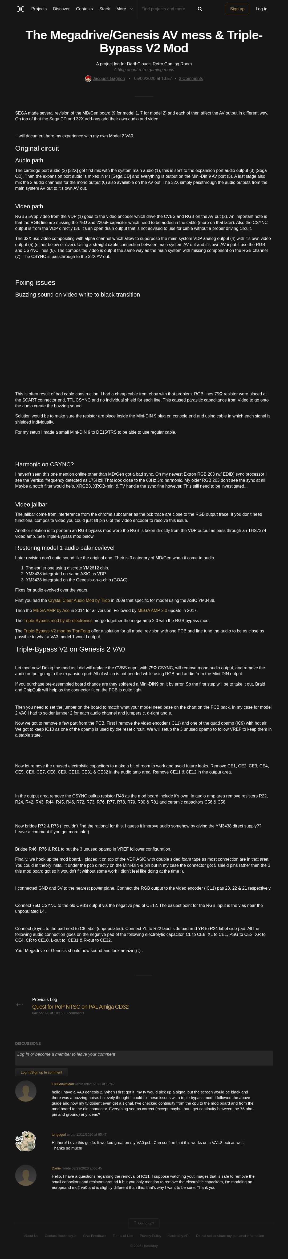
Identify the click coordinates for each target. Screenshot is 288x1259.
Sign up (237, 9)
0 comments (75, 1013)
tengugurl (59, 1135)
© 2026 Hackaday (144, 1246)
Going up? (143, 1223)
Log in (261, 9)
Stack (104, 9)
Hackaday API (179, 1236)
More (126, 9)
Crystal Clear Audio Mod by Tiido (79, 600)
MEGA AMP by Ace (51, 610)
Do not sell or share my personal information (230, 1236)
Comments (191, 78)
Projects (39, 9)
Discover (61, 9)
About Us (31, 1236)
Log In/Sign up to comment (41, 1072)
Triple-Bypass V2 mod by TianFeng (57, 631)
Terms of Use (123, 1236)
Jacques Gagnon (105, 78)
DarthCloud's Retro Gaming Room (159, 64)
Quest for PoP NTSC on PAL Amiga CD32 (82, 1006)
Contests (84, 9)
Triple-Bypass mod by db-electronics (58, 620)
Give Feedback (94, 1236)
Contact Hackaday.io (60, 1236)
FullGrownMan (63, 1084)
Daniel (56, 1168)
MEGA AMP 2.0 (152, 610)
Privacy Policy (150, 1236)
